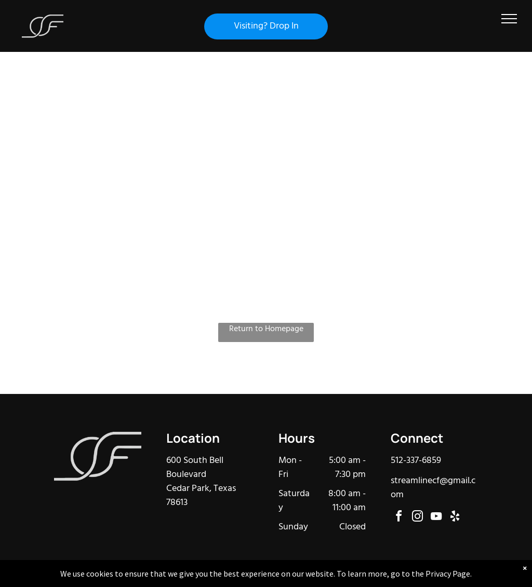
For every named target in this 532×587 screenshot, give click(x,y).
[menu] (509, 18)
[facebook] (399, 517)
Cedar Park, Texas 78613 (201, 495)
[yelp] (455, 517)
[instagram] (417, 517)
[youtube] (436, 517)
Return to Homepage (266, 329)
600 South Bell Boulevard (194, 467)
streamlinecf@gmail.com (433, 487)
